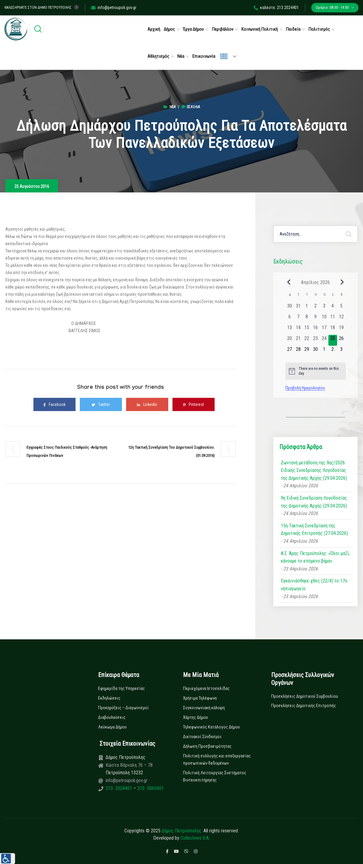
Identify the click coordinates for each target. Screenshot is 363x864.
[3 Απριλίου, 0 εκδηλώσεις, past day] (324, 307)
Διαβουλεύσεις (112, 717)
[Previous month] (289, 282)
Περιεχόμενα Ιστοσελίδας (206, 688)
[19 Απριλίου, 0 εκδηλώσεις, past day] (341, 329)
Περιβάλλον (222, 29)
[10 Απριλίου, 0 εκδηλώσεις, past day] (324, 318)
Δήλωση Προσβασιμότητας (207, 746)
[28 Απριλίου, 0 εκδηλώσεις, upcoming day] (298, 351)
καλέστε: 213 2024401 (276, 7)
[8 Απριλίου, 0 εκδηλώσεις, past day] (306, 318)
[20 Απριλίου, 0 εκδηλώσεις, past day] (289, 340)
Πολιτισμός (319, 29)
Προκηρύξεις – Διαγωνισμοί (123, 707)
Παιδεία (293, 29)
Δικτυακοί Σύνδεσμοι (202, 736)
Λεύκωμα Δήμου (112, 727)
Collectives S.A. (195, 838)
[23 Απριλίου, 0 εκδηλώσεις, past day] (315, 340)
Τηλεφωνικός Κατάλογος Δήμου (211, 727)
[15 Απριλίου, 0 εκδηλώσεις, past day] (306, 329)
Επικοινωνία (203, 56)
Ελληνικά (224, 56)
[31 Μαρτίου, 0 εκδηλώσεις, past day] (298, 307)
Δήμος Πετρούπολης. (182, 831)
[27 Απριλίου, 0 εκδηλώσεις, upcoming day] (289, 351)
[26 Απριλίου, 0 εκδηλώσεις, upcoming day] (341, 340)
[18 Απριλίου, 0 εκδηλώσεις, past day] (332, 329)
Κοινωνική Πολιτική (259, 29)
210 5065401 (150, 788)
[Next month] (342, 282)
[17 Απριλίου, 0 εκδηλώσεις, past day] (324, 329)
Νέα (180, 56)
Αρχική (153, 29)
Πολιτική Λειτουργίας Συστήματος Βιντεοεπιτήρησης (214, 776)
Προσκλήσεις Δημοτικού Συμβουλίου (304, 696)
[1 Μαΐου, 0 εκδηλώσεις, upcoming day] (324, 351)
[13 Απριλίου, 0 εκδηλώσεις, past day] (289, 329)
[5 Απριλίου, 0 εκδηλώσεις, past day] (341, 307)
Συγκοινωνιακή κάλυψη (204, 707)
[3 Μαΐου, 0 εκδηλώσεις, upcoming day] (341, 351)
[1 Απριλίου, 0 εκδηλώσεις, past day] (306, 307)
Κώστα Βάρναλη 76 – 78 (129, 765)
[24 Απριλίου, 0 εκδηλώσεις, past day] (324, 340)
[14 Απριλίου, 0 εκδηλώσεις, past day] (298, 329)
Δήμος (169, 29)
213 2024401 (119, 788)
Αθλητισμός (158, 56)
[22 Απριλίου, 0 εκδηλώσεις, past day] (306, 340)
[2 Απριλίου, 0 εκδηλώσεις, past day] (315, 307)
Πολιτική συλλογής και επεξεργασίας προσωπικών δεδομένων (217, 759)
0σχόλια (191, 107)
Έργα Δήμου (193, 29)
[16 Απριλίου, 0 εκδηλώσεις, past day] (315, 329)
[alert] (315, 371)
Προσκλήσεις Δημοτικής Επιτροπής (303, 705)
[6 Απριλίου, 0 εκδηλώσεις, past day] (289, 318)
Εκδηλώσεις (109, 698)
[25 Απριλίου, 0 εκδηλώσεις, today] (332, 340)
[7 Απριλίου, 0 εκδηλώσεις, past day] (298, 318)
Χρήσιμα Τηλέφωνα (200, 698)
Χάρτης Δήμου (195, 717)
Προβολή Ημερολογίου (305, 387)
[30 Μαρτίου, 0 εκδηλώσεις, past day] (289, 307)
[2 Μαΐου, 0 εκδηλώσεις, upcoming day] (332, 351)
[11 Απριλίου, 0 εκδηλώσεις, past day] (332, 318)
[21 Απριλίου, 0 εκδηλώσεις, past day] (298, 340)
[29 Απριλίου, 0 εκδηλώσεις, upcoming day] (306, 351)
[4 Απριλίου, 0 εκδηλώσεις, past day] (332, 307)
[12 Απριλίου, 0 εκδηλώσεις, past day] (341, 318)
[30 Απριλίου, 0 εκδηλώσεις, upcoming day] (315, 351)
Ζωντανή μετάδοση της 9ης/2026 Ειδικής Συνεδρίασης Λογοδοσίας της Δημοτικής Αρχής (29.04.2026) (314, 470)
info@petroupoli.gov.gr (113, 7)
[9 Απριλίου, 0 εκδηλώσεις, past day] (315, 318)
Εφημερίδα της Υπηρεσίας (121, 688)
